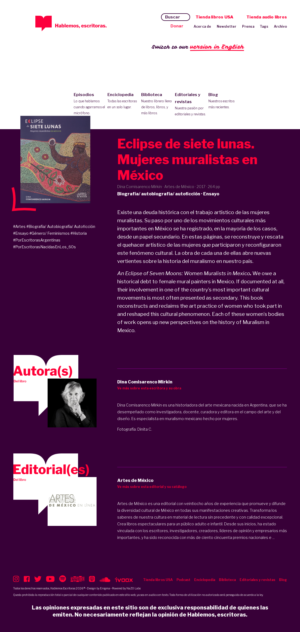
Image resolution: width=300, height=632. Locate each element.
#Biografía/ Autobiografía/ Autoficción (60, 226)
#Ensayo (21, 233)
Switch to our (198, 47)
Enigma (105, 588)
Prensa (248, 26)
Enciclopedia (123, 101)
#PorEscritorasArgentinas (36, 240)
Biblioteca (156, 104)
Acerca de (202, 26)
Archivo (280, 26)
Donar (177, 26)
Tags (264, 26)
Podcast (183, 580)
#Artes (19, 226)
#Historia (78, 233)
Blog (224, 101)
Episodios (89, 104)
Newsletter (227, 26)
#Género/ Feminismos (49, 233)
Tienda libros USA (214, 17)
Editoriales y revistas (190, 104)
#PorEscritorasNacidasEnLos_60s (44, 246)
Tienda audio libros (266, 17)
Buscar (172, 17)
